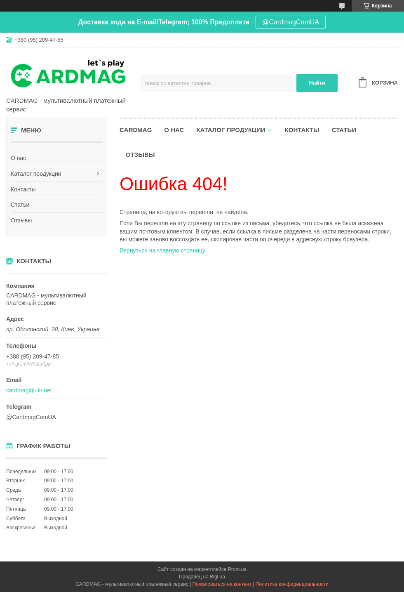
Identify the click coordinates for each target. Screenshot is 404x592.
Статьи (20, 204)
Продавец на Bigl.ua (202, 577)
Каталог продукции (36, 173)
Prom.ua (237, 569)
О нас (18, 158)
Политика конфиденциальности (292, 584)
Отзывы (21, 220)
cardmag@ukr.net (29, 390)
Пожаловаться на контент (222, 584)
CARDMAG (136, 130)
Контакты (23, 189)
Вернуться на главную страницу (162, 250)
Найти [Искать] (317, 83)
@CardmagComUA (290, 22)
